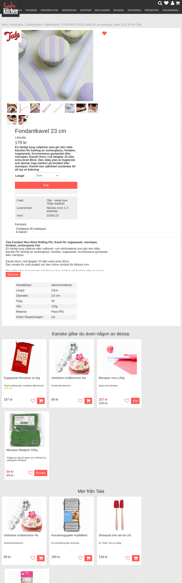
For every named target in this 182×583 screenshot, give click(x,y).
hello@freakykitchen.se (77, 569)
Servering (134, 10)
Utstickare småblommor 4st (66, 236)
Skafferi (85, 10)
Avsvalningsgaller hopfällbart (67, 322)
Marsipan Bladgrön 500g (155, 236)
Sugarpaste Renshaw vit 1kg (22, 236)
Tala (100, 277)
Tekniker (31, 10)
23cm (152, 148)
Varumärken (170, 10)
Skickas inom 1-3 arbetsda (156, 114)
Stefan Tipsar (56, 539)
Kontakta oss (15, 530)
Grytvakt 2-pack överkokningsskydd (61, 409)
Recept (52, 530)
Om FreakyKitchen (93, 530)
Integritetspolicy (17, 543)
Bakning (119, 10)
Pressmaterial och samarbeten (92, 535)
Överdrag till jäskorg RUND (157, 407)
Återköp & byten (17, 536)
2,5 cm (153, 154)
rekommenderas (159, 143)
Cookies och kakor (93, 540)
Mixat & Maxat (57, 536)
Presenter (152, 10)
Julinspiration (34, 24)
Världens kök (49, 10)
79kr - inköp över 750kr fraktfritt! (155, 107)
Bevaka (171, 259)
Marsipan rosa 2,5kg (107, 236)
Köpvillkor (13, 533)
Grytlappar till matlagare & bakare (157, 130)
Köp (84, 430)
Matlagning (102, 10)
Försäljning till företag (20, 539)
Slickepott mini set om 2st (110, 322)
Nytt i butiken (13, 10)
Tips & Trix (54, 533)
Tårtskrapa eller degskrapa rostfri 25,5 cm (156, 324)
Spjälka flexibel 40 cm (108, 407)
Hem (5, 24)
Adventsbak (51, 24)
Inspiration (69, 10)
